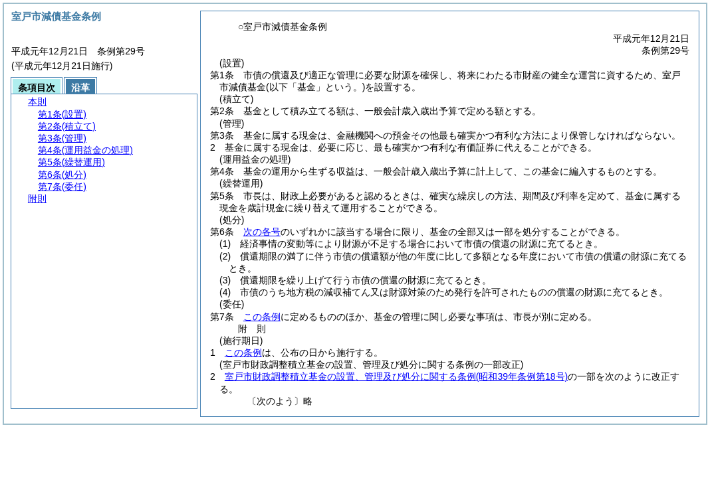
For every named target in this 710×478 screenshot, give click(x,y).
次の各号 (262, 231)
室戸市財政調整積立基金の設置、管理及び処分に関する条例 (396, 376)
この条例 (262, 316)
